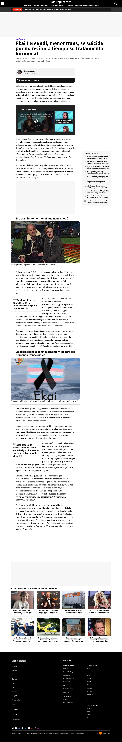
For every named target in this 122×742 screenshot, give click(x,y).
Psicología (90, 694)
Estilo (88, 714)
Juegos (78, 5)
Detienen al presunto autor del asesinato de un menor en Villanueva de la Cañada (48, 639)
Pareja (89, 678)
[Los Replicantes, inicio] (61, 2)
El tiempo (15, 709)
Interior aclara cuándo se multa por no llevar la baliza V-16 (97, 177)
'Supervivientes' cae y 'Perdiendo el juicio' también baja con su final (41, 9)
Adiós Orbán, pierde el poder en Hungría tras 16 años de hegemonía (22, 639)
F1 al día (66, 692)
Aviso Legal (26, 733)
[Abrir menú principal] (2, 3)
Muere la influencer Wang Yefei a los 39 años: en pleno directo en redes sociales (98, 192)
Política (36, 5)
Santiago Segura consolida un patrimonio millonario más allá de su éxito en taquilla (48, 612)
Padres (89, 681)
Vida (97, 5)
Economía (45, 5)
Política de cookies (66, 733)
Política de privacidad (52, 733)
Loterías (15, 714)
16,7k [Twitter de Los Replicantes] (25, 728)
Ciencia (54, 5)
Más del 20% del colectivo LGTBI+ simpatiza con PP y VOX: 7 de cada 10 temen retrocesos (98, 187)
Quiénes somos (16, 733)
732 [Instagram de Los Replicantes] (37, 728)
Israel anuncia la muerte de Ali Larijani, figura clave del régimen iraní (98, 202)
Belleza (89, 675)
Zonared (65, 699)
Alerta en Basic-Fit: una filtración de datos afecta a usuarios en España (73, 612)
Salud (88, 685)
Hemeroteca (16, 720)
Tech (88, 718)
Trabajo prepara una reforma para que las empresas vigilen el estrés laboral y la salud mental (74, 639)
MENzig (89, 708)
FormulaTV (66, 668)
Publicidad (34, 733)
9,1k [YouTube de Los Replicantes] (31, 728)
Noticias (27, 5)
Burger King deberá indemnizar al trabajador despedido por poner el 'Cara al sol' (97, 157)
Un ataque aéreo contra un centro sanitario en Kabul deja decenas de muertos (97, 182)
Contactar (42, 733)
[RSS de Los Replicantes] (13, 728)
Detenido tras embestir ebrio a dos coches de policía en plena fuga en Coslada (97, 197)
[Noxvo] (100, 733)
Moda (88, 672)
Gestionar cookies (78, 733)
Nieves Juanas (29, 71)
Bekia (88, 668)
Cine (61, 5)
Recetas (89, 691)
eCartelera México (68, 678)
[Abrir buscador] (115, 3)
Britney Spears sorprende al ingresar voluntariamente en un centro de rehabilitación (99, 612)
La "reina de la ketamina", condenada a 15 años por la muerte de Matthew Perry (99, 639)
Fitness (89, 711)
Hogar (88, 701)
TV (65, 5)
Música (71, 5)
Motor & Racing (68, 689)
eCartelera (66, 675)
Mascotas (90, 688)
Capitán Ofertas (68, 702)
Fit (87, 698)
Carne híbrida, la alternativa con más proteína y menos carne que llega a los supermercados (98, 167)
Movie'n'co (66, 681)
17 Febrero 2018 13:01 (30, 73)
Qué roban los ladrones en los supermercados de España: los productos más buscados (97, 162)
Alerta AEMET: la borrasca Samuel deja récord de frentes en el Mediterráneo (98, 172)
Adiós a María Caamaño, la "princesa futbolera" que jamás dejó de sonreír (22, 612)
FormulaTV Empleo (69, 672)
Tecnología (88, 5)
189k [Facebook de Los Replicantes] (18, 728)
